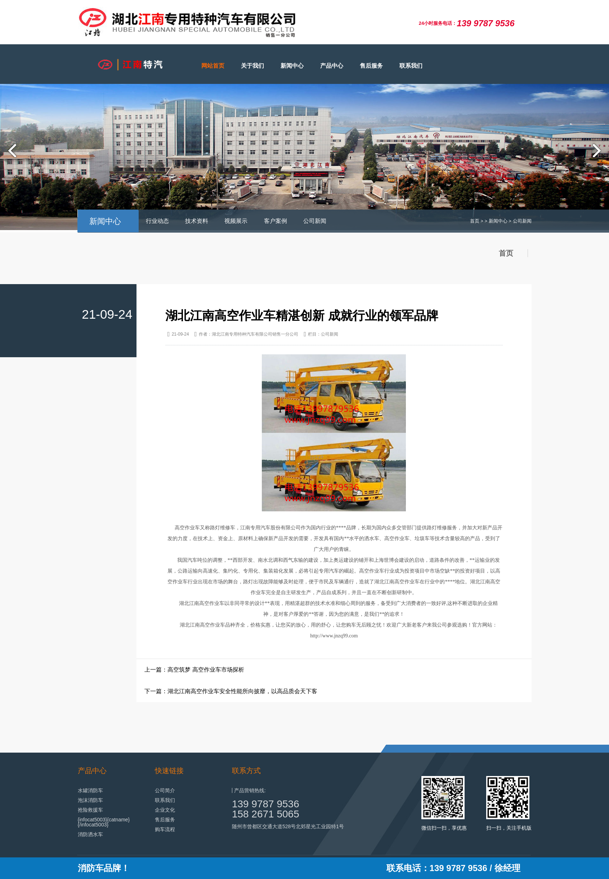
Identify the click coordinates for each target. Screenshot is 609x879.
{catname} (118, 819)
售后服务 (371, 66)
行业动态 (157, 221)
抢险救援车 (90, 810)
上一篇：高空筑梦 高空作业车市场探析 (194, 670)
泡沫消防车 (90, 800)
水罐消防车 (90, 790)
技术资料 (196, 221)
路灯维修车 (222, 527)
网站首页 (212, 66)
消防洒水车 (90, 834)
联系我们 (410, 66)
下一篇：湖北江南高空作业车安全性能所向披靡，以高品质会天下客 (230, 691)
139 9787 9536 (265, 804)
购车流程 (165, 829)
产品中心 (331, 66)
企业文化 (165, 810)
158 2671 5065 (265, 814)
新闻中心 (292, 66)
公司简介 (165, 790)
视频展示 (235, 221)
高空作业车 (407, 581)
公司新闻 (314, 221)
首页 (474, 221)
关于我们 (252, 66)
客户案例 (275, 221)
